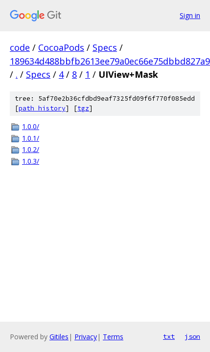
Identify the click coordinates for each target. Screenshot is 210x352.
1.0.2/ (30, 149)
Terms (113, 336)
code (20, 47)
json (192, 336)
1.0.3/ (30, 161)
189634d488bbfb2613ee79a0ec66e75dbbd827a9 (110, 61)
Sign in (190, 15)
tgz (83, 108)
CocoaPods (61, 47)
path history (42, 108)
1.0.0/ (30, 126)
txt (169, 336)
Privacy (85, 336)
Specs (105, 47)
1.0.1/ (30, 138)
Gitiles (59, 336)
